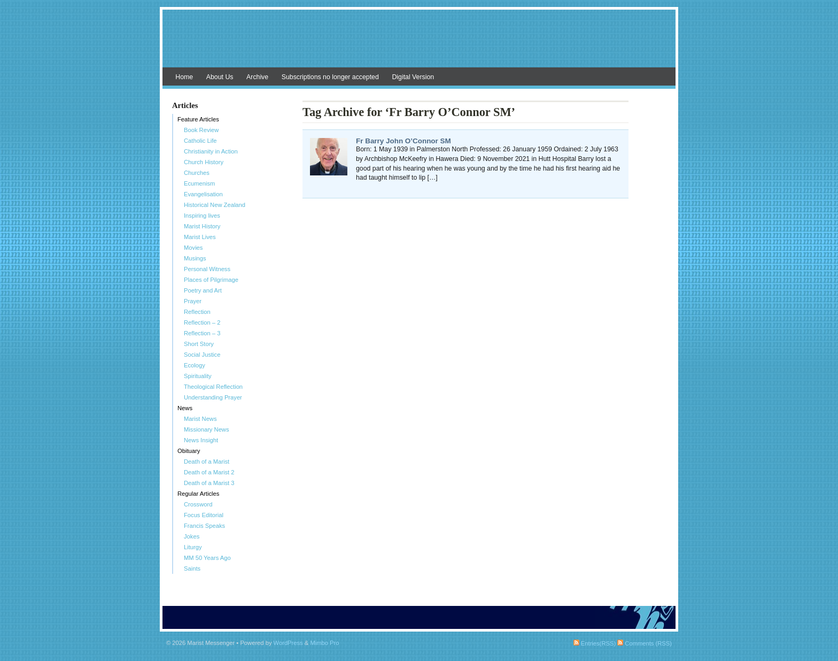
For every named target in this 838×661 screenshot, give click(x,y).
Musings (195, 258)
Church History (203, 162)
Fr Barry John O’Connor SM (403, 141)
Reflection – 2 (202, 322)
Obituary (188, 451)
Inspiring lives (202, 215)
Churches (197, 173)
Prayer (192, 301)
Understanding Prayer (213, 397)
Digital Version (413, 77)
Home (184, 77)
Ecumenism (199, 183)
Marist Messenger (419, 44)
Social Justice (202, 354)
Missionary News (206, 429)
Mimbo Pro (324, 643)
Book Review (201, 130)
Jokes (191, 536)
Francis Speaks (204, 525)
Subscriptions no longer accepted (330, 77)
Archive (257, 77)
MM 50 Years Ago (207, 558)
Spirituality (198, 376)
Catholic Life (200, 140)
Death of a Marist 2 (209, 472)
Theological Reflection (213, 386)
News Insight (201, 440)
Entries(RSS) (594, 643)
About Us (220, 77)
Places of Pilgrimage (211, 279)
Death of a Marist (206, 461)
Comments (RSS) (644, 643)
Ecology (194, 365)
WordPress (288, 643)
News (184, 408)
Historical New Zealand (214, 205)
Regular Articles (198, 493)
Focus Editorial (203, 515)
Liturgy (193, 547)
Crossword (198, 504)
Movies (193, 247)
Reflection (197, 312)
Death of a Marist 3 (209, 483)
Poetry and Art (203, 290)
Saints (192, 568)
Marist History (202, 226)
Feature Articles (198, 119)
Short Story (199, 344)
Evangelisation (203, 194)
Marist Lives (200, 237)
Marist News (200, 419)
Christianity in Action (211, 151)
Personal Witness (207, 269)
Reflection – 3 (202, 333)
